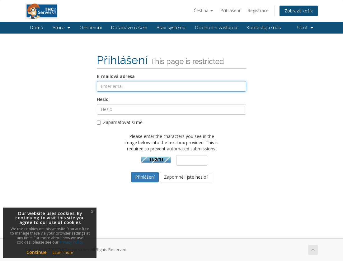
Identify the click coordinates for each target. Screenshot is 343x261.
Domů (36, 27)
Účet (305, 27)
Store (61, 27)
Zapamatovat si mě (120, 122)
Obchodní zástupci (216, 27)
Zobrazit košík (298, 11)
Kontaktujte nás (264, 27)
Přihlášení (230, 10)
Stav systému (171, 27)
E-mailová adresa (116, 76)
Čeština (203, 10)
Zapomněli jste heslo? (186, 177)
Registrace (258, 10)
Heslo (103, 99)
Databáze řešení (129, 27)
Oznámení (90, 27)
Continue (36, 252)
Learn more (63, 252)
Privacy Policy (71, 242)
